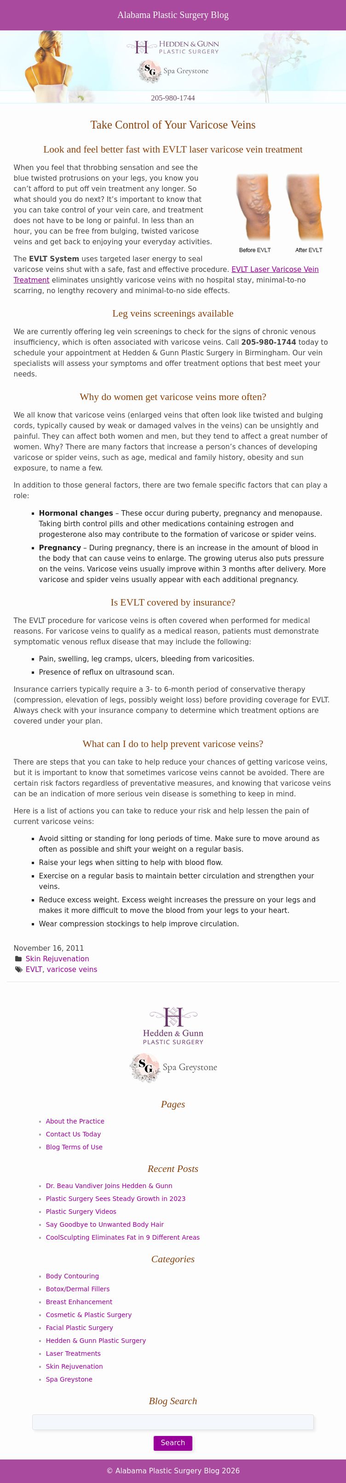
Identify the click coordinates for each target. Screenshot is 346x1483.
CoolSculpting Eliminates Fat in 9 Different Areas (123, 1237)
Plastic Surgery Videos (81, 1211)
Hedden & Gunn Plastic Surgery (96, 1340)
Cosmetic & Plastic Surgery (89, 1314)
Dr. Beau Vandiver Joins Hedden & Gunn (109, 1185)
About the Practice (75, 1121)
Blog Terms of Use (74, 1147)
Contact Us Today (73, 1134)
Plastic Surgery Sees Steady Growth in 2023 (116, 1198)
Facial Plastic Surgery (79, 1327)
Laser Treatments (73, 1353)
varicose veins (72, 969)
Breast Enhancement (79, 1302)
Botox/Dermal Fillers (78, 1289)
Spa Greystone (69, 1379)
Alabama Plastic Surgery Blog (173, 15)
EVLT (34, 969)
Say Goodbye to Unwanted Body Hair (105, 1224)
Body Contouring (72, 1276)
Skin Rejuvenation (57, 959)
